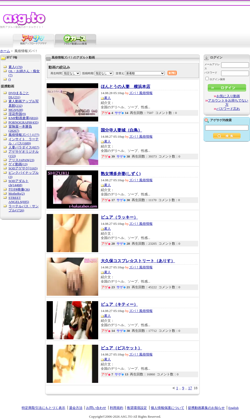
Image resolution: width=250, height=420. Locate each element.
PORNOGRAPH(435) (23, 122)
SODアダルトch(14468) (19, 183)
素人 (107, 98)
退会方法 (75, 408)
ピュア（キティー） (119, 304)
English (233, 408)
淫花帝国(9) (17, 114)
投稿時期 (88, 73)
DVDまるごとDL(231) (19, 95)
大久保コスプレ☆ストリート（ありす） (138, 261)
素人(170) (15, 67)
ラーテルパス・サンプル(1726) (24, 208)
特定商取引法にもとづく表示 (43, 408)
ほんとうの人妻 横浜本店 (125, 87)
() (10, 79)
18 (195, 388)
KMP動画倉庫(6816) (23, 118)
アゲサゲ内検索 (221, 120)
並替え (120, 73)
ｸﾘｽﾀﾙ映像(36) (19, 189)
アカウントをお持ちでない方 (228, 102)
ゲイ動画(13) (18, 164)
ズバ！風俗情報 (141, 93)
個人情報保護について (167, 408)
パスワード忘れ (228, 109)
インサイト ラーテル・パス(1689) (24, 141)
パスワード (210, 72)
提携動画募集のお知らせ (206, 408)
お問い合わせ (96, 408)
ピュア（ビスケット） (121, 348)
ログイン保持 (215, 79)
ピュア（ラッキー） (119, 217)
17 (190, 388)
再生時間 (56, 73)
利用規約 (116, 408)
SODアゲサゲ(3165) (23, 168)
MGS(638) (16, 110)
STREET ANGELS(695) (19, 200)
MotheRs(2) (17, 193)
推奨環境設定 (137, 408)
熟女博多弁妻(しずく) (121, 174)
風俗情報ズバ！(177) (24, 135)
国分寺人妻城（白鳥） (121, 130)
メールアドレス (212, 66)
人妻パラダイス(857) (24, 147)
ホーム (5, 51)
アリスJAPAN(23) (21, 160)
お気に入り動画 (228, 96)
